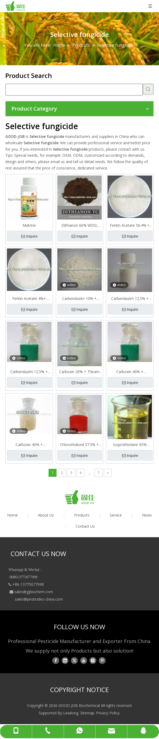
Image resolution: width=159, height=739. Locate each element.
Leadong (70, 712)
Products (81, 515)
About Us (46, 515)
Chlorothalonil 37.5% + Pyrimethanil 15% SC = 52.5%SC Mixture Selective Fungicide (79, 444)
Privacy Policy (107, 712)
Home (12, 515)
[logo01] (80, 497)
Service (116, 515)
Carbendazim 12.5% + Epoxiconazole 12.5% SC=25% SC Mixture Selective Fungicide (130, 298)
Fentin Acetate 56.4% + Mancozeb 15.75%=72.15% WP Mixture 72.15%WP (130, 225)
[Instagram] (92, 660)
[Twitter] (74, 660)
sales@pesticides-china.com (39, 599)
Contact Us (85, 526)
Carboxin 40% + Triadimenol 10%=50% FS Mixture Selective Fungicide (29, 444)
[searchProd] (74, 89)
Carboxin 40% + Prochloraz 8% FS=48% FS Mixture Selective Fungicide (130, 371)
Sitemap (87, 712)
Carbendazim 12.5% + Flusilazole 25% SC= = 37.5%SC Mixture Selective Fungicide (29, 371)
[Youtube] (83, 660)
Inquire (29, 236)
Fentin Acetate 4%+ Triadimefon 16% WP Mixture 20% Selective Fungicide (29, 298)
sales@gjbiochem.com (33, 591)
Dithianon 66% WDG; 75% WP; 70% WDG (79, 225)
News (147, 515)
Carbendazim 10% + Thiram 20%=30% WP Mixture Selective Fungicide (79, 298)
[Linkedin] (65, 660)
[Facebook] (55, 660)
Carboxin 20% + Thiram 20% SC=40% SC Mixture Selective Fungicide (79, 371)
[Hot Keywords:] (148, 89)
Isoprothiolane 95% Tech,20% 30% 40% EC (130, 444)
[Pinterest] (102, 660)
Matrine (29, 225)
